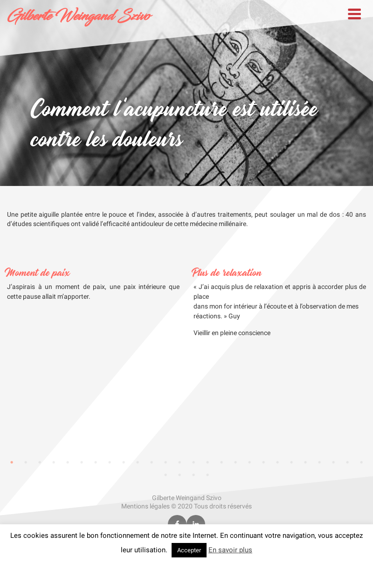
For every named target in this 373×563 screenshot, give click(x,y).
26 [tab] (361, 462)
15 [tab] (207, 462)
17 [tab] (235, 462)
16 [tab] (221, 462)
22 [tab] (305, 462)
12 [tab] (165, 462)
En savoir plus (230, 550)
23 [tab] (319, 462)
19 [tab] (263, 462)
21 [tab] (291, 462)
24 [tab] (333, 462)
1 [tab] (11, 462)
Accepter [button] (189, 550)
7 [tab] (95, 462)
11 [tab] (151, 462)
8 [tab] (109, 462)
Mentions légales (145, 506)
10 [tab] (137, 462)
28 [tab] (179, 475)
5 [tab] (67, 462)
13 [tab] (179, 462)
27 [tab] (165, 475)
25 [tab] (347, 462)
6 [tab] (81, 462)
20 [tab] (277, 462)
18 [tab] (249, 462)
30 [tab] (207, 475)
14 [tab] (193, 462)
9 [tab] (123, 462)
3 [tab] (39, 462)
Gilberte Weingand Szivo (78, 16)
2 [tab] (25, 462)
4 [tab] (53, 462)
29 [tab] (193, 475)
